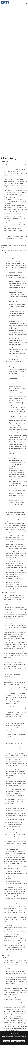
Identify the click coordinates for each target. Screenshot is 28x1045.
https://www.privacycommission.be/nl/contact (15, 951)
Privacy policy (21, 1041)
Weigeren (13, 1041)
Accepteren (6, 1041)
